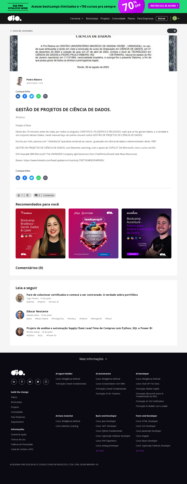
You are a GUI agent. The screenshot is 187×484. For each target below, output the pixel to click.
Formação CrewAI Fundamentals (71, 383)
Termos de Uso (18, 439)
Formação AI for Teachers (108, 393)
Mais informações (93, 359)
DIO (153, 147)
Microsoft (128, 147)
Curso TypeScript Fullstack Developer (113, 436)
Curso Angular (142, 436)
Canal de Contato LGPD (22, 449)
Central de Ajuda (18, 434)
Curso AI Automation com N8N (110, 383)
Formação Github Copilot (147, 388)
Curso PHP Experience (106, 440)
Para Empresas (145, 18)
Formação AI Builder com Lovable (152, 406)
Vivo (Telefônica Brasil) (101, 154)
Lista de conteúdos (21, 31)
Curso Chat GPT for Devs (147, 383)
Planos (131, 18)
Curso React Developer (146, 440)
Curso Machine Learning (67, 426)
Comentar (48, 195)
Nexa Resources (128, 154)
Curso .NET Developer (106, 426)
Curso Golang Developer (107, 445)
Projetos (105, 18)
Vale (117, 154)
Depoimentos (17, 421)
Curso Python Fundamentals (109, 431)
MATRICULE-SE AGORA (164, 5)
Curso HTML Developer (147, 421)
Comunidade (118, 18)
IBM (32, 154)
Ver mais (100, 450)
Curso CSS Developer (146, 426)
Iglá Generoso (81, 154)
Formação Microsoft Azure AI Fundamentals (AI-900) (149, 395)
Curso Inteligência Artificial (68, 378)
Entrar (161, 18)
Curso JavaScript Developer (148, 431)
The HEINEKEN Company (59, 154)
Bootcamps (92, 18)
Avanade (24, 154)
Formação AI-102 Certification (150, 401)
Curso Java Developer (106, 421)
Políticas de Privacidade (22, 444)
